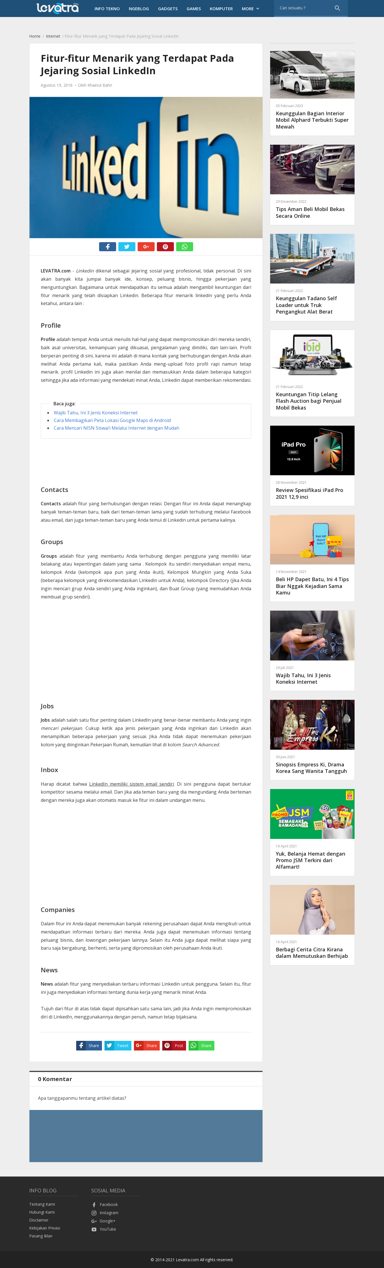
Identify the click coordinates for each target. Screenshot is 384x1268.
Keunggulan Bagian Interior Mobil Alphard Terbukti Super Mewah (312, 116)
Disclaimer (38, 1220)
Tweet (116, 1045)
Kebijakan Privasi (44, 1228)
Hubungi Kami (42, 1212)
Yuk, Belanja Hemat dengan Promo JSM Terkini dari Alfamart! (312, 856)
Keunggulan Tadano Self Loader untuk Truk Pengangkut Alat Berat (312, 301)
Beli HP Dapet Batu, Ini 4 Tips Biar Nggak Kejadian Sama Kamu (312, 582)
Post (172, 1045)
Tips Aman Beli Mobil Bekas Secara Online (312, 209)
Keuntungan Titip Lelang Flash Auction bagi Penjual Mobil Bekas (312, 397)
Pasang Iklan (40, 1236)
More (251, 8)
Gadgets (168, 8)
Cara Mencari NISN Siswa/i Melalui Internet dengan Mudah (116, 428)
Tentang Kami (42, 1204)
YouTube (103, 1229)
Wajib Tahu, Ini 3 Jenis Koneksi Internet (96, 413)
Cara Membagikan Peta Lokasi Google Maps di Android (112, 420)
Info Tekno (107, 8)
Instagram (104, 1212)
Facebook (104, 1204)
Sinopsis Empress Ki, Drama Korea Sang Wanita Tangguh (312, 764)
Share (87, 1045)
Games (194, 8)
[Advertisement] (146, 487)
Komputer (221, 8)
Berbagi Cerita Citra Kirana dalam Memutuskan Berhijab (312, 949)
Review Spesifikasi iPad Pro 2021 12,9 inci (312, 490)
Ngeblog (139, 8)
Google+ (103, 1221)
